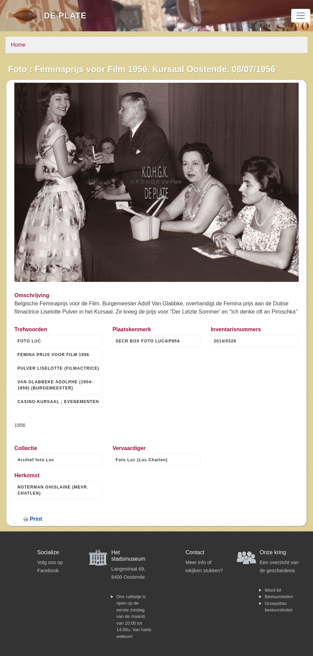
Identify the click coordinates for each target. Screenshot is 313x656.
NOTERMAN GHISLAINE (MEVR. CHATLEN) (52, 490)
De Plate (65, 15)
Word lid (273, 590)
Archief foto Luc (35, 460)
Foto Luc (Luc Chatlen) (142, 460)
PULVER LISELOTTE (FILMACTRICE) (58, 368)
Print (36, 519)
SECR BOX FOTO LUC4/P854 (148, 341)
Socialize (48, 552)
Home (18, 45)
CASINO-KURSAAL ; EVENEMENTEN (58, 401)
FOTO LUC (29, 341)
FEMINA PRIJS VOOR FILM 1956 (53, 354)
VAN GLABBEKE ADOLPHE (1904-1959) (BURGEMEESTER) (55, 385)
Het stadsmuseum (128, 555)
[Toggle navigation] (300, 15)
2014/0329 (225, 341)
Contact (194, 552)
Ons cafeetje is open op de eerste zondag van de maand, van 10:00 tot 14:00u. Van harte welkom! (134, 616)
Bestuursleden (279, 596)
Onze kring (273, 552)
